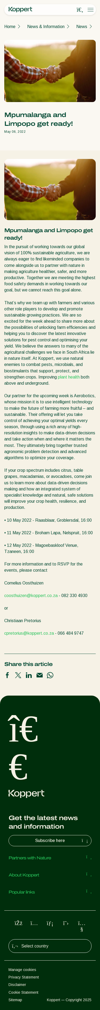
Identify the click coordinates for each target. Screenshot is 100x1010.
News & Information (46, 26)
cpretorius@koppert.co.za (29, 633)
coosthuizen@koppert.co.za (31, 595)
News (81, 26)
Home (9, 26)
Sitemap (15, 1000)
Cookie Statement (23, 992)
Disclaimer (17, 984)
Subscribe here (62, 840)
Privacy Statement (24, 977)
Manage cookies (22, 970)
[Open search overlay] (80, 10)
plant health (69, 377)
